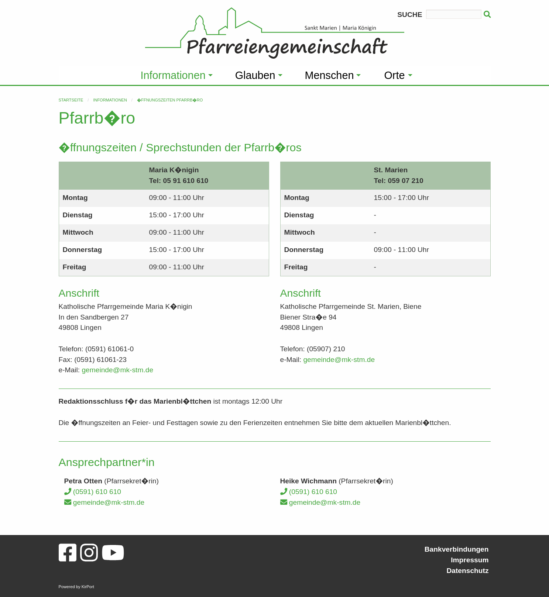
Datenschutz (467, 570)
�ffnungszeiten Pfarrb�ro (170, 100)
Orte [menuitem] (394, 75)
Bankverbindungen (457, 549)
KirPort (88, 586)
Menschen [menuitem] (329, 75)
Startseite (71, 100)
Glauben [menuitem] (255, 75)
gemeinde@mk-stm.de (117, 370)
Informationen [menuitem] (173, 75)
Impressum (469, 560)
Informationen (110, 100)
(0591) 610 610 (92, 492)
